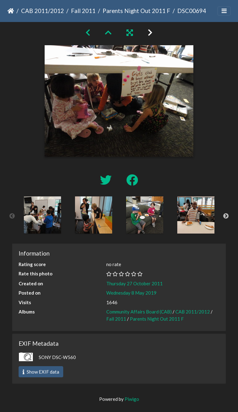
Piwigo (132, 399)
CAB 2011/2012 (42, 10)
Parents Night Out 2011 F (136, 10)
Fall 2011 (83, 10)
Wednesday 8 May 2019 (131, 293)
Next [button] (226, 216)
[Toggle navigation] (224, 11)
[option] (42, 215)
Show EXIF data (41, 372)
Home (10, 11)
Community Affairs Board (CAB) (139, 311)
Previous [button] (12, 216)
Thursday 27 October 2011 (134, 283)
